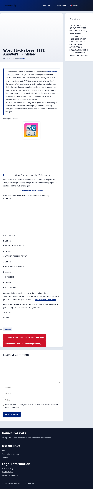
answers (7, 329)
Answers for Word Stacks (31, 190)
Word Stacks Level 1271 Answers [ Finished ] (26, 337)
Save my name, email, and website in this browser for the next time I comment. (31, 406)
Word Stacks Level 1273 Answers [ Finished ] (23, 344)
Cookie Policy (7, 472)
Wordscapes (61, 5)
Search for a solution (10, 454)
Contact (5, 457)
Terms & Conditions (10, 475)
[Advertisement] (31, 32)
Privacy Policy (7, 468)
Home (4, 450)
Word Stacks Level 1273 (45, 299)
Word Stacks (47, 5)
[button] (86, 5)
